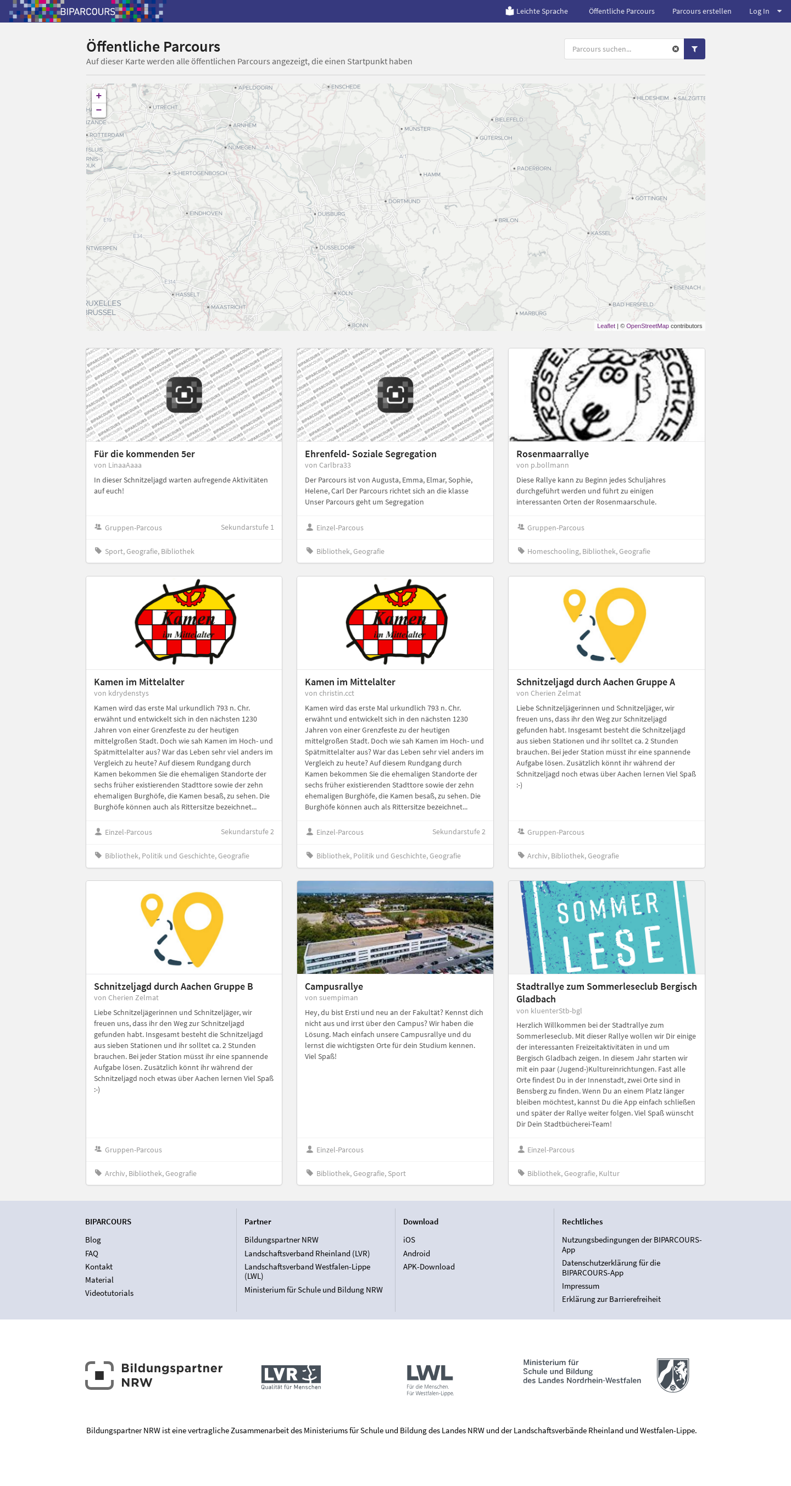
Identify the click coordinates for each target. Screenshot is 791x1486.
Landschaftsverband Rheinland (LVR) (307, 1253)
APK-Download (429, 1266)
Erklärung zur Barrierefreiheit (611, 1299)
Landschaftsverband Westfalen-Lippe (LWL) (307, 1271)
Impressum (580, 1285)
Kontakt (99, 1266)
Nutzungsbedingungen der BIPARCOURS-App (632, 1245)
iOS (409, 1240)
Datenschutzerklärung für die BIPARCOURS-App (611, 1267)
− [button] (99, 110)
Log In (765, 11)
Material (99, 1279)
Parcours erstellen (702, 11)
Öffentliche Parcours (622, 11)
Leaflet (606, 326)
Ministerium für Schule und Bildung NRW (313, 1289)
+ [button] (99, 96)
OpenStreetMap (647, 326)
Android (416, 1253)
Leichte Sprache (536, 11)
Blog (93, 1240)
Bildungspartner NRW (281, 1240)
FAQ (91, 1253)
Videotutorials (109, 1293)
